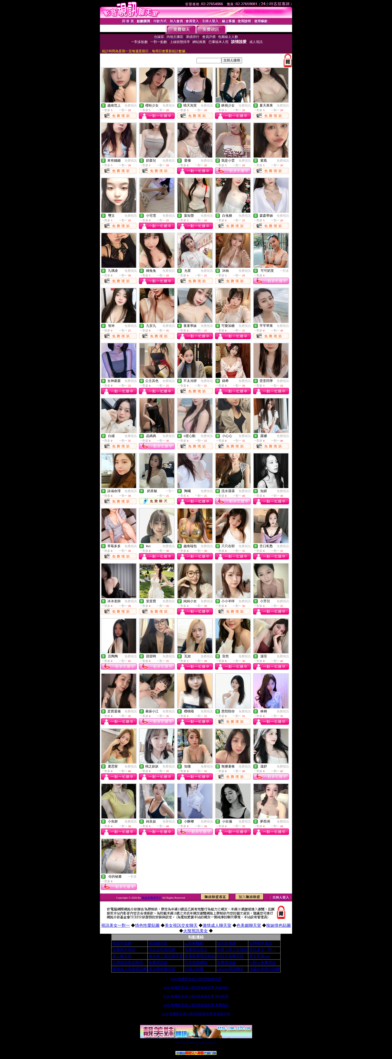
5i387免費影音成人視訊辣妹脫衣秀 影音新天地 (196, 1014)
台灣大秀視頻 (210, 1042)
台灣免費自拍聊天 (182, 1042)
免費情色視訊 (123, 950)
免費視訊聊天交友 (188, 1042)
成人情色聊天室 (161, 969)
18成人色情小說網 (264, 969)
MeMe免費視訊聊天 (215, 1042)
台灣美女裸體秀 (207, 1042)
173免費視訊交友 (192, 1042)
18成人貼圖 (194, 969)
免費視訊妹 (158, 963)
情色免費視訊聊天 (195, 1042)
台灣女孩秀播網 (204, 1042)
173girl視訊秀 (200, 1042)
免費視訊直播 (190, 1042)
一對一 (170, 491)
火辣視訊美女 (195, 931)
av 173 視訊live (198, 1042)
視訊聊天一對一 (176, 1042)
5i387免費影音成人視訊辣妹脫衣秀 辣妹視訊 (196, 988)
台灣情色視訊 (260, 943)
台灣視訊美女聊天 (127, 963)
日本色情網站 (196, 963)
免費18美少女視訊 (232, 950)
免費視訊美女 (196, 950)
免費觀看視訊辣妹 (199, 956)
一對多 (284, 271)
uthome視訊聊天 (230, 969)
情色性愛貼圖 (147, 925)
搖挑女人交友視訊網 (129, 969)
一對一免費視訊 (262, 963)
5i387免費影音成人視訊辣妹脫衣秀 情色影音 (196, 996)
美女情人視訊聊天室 (165, 956)
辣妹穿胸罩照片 (151, 897)
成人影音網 (226, 943)
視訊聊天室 (158, 943)
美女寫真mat (259, 956)
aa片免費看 (193, 943)
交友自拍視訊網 (161, 950)
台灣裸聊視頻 (209, 1042)
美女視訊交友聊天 (181, 925)
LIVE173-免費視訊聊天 (185, 1042)
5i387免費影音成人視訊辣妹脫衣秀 (195, 979)
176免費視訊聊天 (202, 1042)
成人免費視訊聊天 (213, 1042)
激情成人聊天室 (217, 925)
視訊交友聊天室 (230, 956)
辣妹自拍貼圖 (180, 1042)
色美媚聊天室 (248, 925)
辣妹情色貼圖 (278, 925)
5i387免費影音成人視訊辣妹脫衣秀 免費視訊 (196, 1005)
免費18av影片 (178, 1042)
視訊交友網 (121, 943)
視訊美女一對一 (115, 925)
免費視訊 (131, 105)
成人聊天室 (121, 956)
